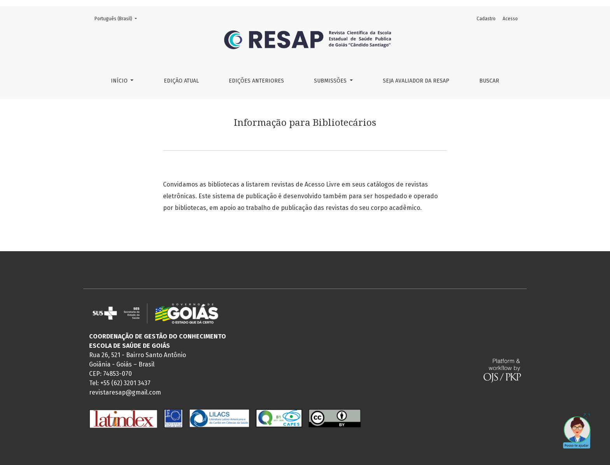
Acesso (510, 18)
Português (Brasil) (118, 18)
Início (120, 81)
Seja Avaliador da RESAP (416, 81)
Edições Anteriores (256, 81)
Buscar (489, 81)
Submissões (331, 81)
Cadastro (486, 18)
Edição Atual (181, 81)
